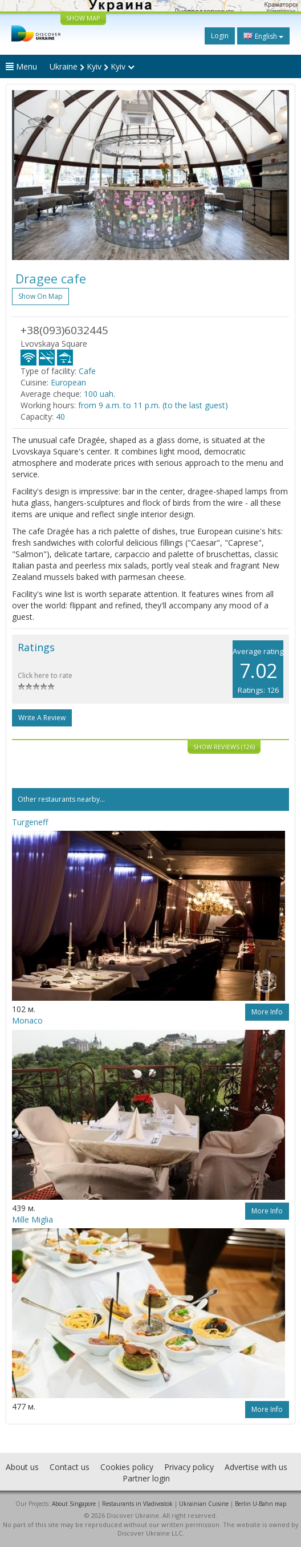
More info (267, 1012)
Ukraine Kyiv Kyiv (92, 66)
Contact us (70, 1466)
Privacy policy (189, 1466)
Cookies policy (126, 1466)
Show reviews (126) (224, 746)
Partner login (146, 1478)
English (263, 36)
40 (60, 416)
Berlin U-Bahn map (260, 1504)
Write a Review (42, 717)
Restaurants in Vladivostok (137, 1504)
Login (220, 35)
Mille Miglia (32, 1219)
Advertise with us (256, 1466)
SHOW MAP (83, 18)
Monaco (27, 1020)
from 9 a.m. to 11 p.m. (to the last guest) (153, 405)
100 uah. (99, 393)
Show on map (40, 296)
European (68, 382)
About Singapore (74, 1504)
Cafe (87, 371)
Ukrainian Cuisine (204, 1504)
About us (22, 1466)
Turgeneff (30, 822)
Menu (21, 66)
